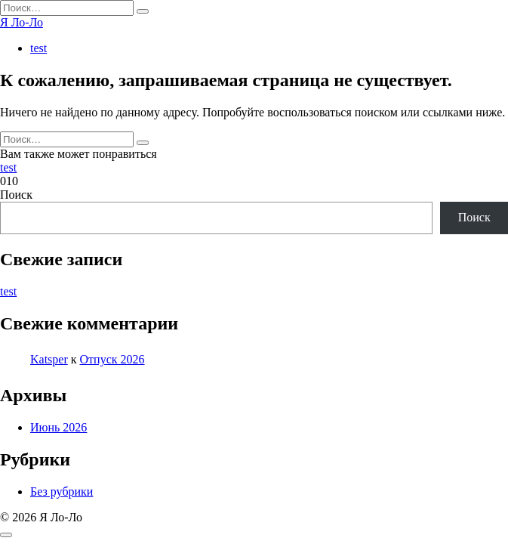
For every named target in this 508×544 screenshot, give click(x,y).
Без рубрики (61, 491)
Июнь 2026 (58, 427)
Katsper (49, 359)
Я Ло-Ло (21, 22)
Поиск (16, 194)
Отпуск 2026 (112, 359)
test (38, 48)
